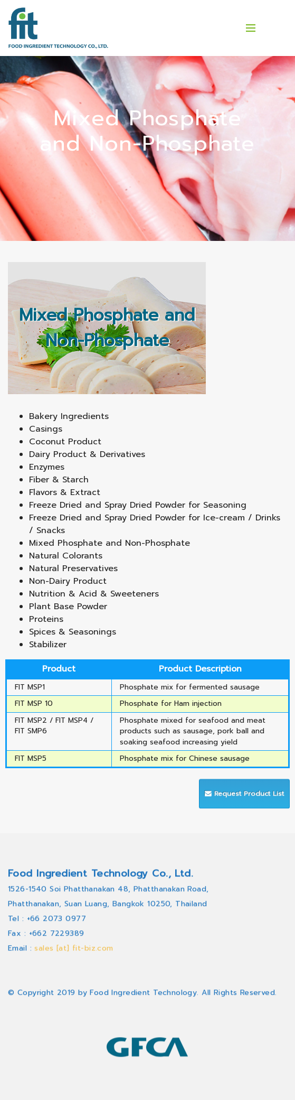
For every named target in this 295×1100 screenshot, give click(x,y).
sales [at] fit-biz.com (73, 1009)
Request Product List (244, 806)
